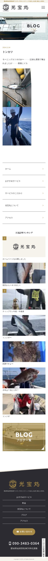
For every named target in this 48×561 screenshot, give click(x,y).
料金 (24, 503)
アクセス (9, 217)
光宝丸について (12, 205)
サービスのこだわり (13, 193)
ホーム (8, 169)
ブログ (24, 515)
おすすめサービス (12, 181)
